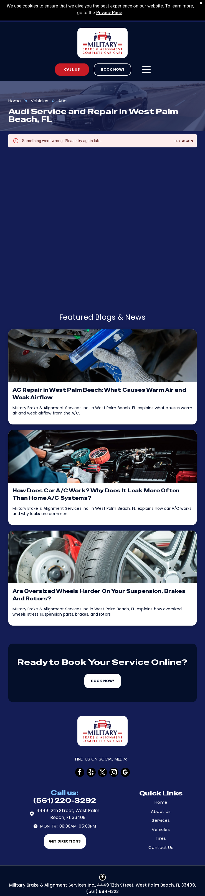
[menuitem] (161, 802)
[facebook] (79, 772)
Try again (183, 141)
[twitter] (102, 772)
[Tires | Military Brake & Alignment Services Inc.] (102, 557)
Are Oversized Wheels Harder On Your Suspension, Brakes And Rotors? (99, 595)
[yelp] (91, 772)
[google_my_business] (125, 772)
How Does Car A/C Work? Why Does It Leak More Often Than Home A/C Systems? (96, 494)
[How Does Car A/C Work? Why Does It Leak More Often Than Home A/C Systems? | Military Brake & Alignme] (102, 456)
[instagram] (113, 772)
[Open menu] (146, 69)
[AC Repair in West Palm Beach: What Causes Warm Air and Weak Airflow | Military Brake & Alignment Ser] (102, 355)
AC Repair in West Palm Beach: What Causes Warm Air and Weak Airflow (99, 394)
